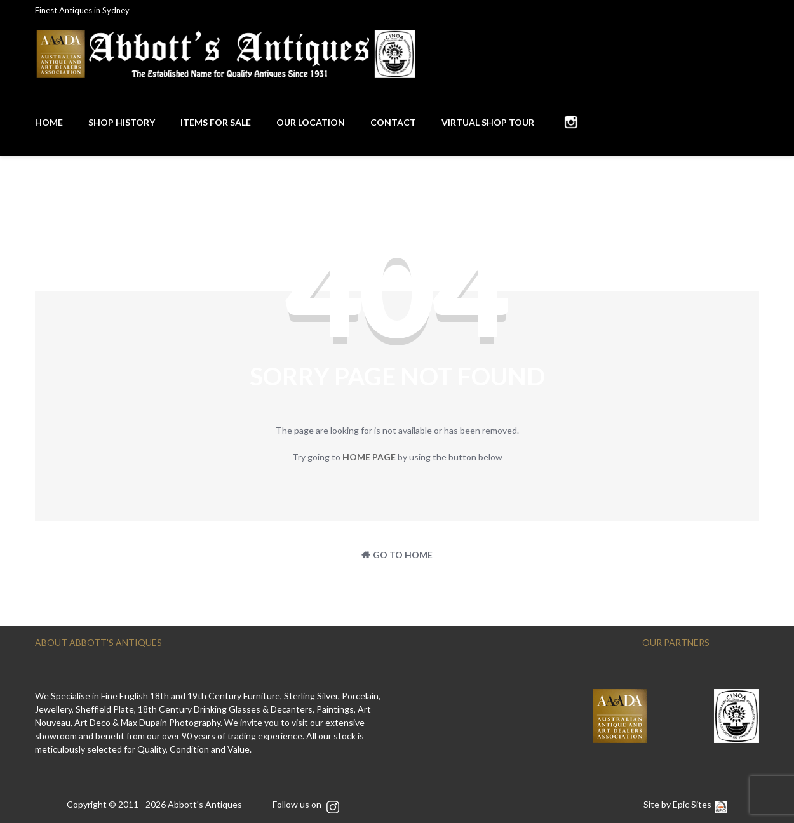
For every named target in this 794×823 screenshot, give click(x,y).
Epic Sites (700, 804)
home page (369, 457)
